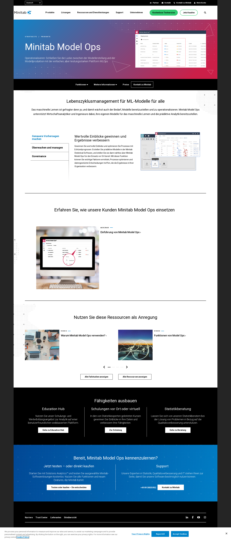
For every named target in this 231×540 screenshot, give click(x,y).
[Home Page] (34, 13)
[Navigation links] (104, 359)
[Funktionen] (81, 84)
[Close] (226, 533)
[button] (205, 13)
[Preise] (125, 84)
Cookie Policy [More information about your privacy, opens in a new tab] (23, 537)
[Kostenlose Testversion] (164, 13)
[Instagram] (205, 510)
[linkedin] (187, 510)
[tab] (50, 137)
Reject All (160, 534)
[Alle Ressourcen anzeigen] (134, 369)
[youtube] (198, 510)
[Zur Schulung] (115, 422)
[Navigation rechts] (127, 359)
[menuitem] (51, 13)
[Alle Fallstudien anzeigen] (96, 369)
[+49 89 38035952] (148, 481)
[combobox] (33, 3)
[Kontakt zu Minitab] (142, 84)
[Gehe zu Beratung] (178, 422)
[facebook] (192, 509)
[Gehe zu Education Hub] (53, 422)
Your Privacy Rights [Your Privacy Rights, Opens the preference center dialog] (140, 534)
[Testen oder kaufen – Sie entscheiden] (69, 480)
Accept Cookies (180, 534)
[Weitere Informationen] (104, 84)
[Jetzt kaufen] (189, 13)
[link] (115, 254)
